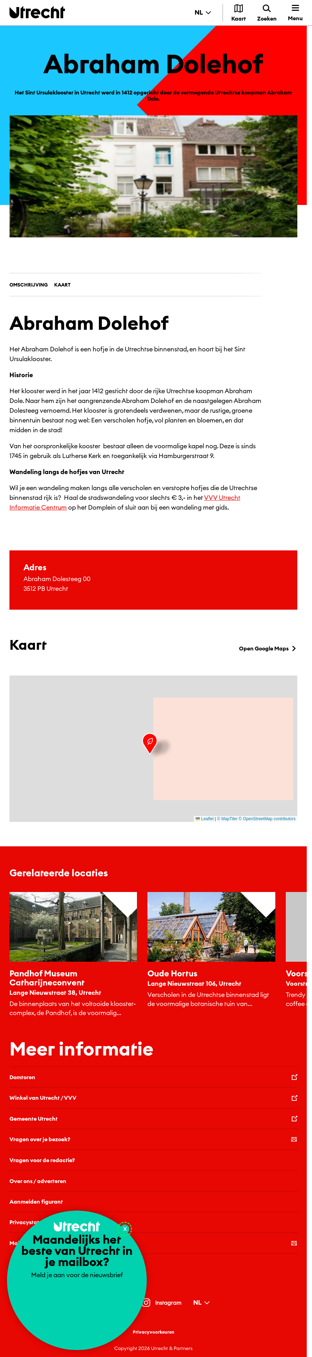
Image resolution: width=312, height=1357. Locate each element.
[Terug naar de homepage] (37, 12)
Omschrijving (28, 285)
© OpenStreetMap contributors (267, 818)
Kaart (62, 285)
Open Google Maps (268, 648)
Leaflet (204, 818)
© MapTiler (227, 818)
